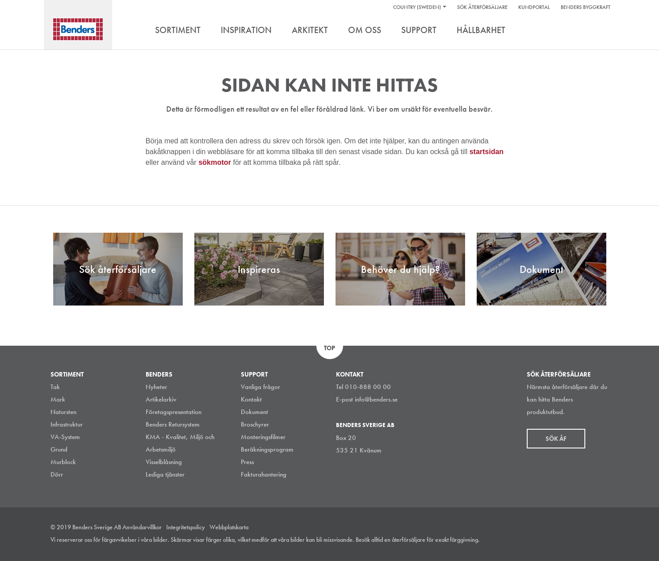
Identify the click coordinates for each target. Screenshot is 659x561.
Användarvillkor (142, 527)
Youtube (604, 540)
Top (329, 348)
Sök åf (556, 439)
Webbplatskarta (229, 527)
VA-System (65, 436)
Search (602, 31)
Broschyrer (255, 424)
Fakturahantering (263, 474)
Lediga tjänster (165, 474)
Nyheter (156, 386)
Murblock (63, 461)
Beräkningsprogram (267, 449)
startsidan (487, 151)
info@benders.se (376, 399)
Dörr (56, 474)
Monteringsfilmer (263, 436)
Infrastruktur (66, 424)
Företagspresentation (173, 411)
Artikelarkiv (161, 399)
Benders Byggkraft (585, 7)
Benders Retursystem (173, 424)
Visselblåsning (164, 461)
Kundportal (534, 7)
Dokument (254, 411)
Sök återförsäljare (482, 7)
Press (247, 461)
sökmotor (215, 162)
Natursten (63, 411)
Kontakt (251, 399)
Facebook (584, 540)
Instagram (544, 540)
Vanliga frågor (260, 386)
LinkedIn (564, 540)
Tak (55, 386)
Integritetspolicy (185, 527)
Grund (58, 449)
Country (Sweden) (417, 7)
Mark (57, 399)
